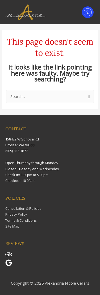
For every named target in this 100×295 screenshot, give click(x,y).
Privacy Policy (16, 214)
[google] (10, 264)
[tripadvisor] (10, 256)
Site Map (12, 226)
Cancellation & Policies (23, 208)
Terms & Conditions (21, 220)
